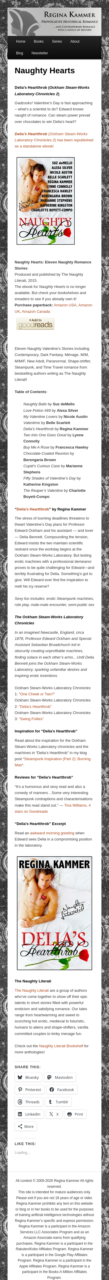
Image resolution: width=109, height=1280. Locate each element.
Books (38, 41)
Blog (19, 53)
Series (57, 41)
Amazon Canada (36, 311)
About (74, 41)
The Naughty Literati (32, 990)
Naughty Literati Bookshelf (61, 1046)
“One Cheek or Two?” (37, 694)
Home (20, 41)
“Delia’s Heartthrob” (35, 706)
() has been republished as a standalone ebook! (54, 140)
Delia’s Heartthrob (33, 509)
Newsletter (39, 53)
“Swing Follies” (31, 719)
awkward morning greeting (52, 833)
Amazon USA (65, 305)
